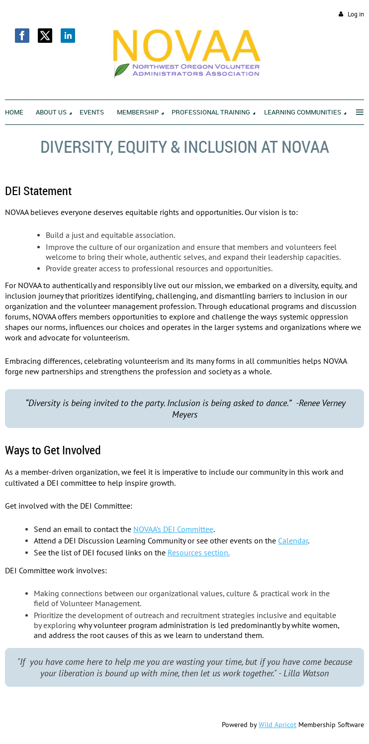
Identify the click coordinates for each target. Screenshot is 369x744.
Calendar (293, 540)
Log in (356, 14)
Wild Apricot (277, 724)
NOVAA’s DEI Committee (173, 529)
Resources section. (199, 552)
